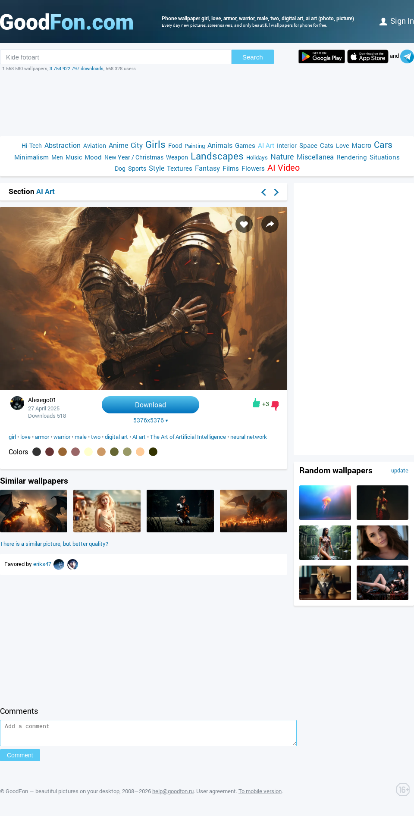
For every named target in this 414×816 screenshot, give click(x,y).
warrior (61, 437)
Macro (361, 145)
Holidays (257, 157)
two (95, 437)
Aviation (94, 145)
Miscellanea (315, 156)
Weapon (177, 157)
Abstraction (62, 145)
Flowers (253, 168)
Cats (326, 145)
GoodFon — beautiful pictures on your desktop (62, 795)
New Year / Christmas (133, 157)
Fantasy (207, 167)
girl (12, 437)
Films (231, 168)
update (399, 470)
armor (42, 437)
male (81, 437)
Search (252, 57)
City (137, 145)
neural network (248, 437)
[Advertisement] (207, 104)
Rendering (351, 157)
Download (150, 404)
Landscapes (217, 156)
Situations (385, 157)
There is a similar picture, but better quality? (54, 543)
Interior (287, 145)
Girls (155, 144)
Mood (93, 157)
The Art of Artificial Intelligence (188, 437)
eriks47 (43, 564)
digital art (116, 437)
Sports (137, 168)
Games (245, 145)
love (25, 437)
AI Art (266, 145)
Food (175, 145)
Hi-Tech (32, 145)
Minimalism (31, 157)
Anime (118, 145)
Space (308, 145)
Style (156, 167)
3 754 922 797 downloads (77, 68)
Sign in (397, 21)
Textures (179, 168)
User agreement (216, 795)
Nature (282, 157)
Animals (219, 145)
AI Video (283, 167)
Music (74, 157)
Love (342, 145)
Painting (195, 146)
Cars (383, 145)
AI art (139, 437)
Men (57, 157)
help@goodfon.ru (173, 795)
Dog (120, 168)
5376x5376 (150, 420)
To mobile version (260, 795)
